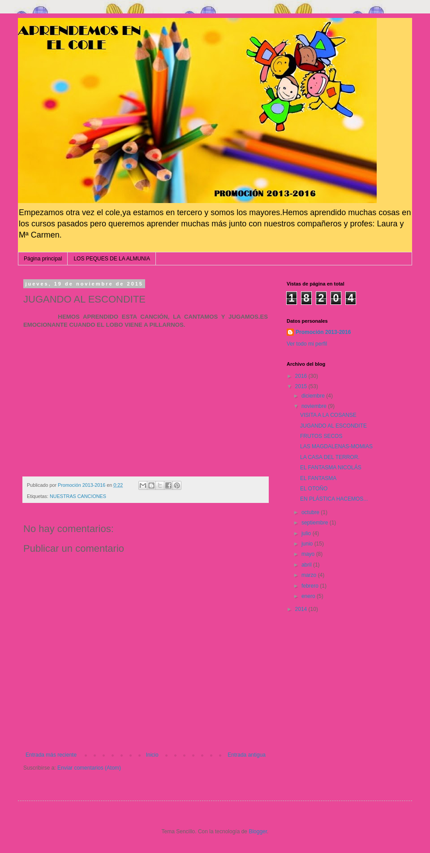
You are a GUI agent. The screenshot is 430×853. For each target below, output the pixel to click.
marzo (309, 575)
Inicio (152, 755)
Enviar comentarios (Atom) (89, 768)
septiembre (315, 523)
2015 (302, 386)
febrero (310, 586)
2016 (302, 376)
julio (307, 533)
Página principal (43, 258)
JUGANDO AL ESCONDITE (333, 426)
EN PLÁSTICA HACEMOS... (334, 499)
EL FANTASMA (318, 478)
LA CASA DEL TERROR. (330, 457)
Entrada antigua (247, 755)
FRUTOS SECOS (321, 436)
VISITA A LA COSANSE (328, 415)
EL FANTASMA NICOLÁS (330, 467)
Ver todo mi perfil (307, 344)
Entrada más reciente (51, 755)
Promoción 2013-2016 (323, 332)
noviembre (314, 406)
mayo (308, 554)
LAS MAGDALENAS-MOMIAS (336, 446)
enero (309, 596)
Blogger (258, 831)
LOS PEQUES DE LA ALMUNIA (111, 258)
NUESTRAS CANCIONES (78, 496)
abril (307, 565)
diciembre (313, 396)
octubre (311, 512)
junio (307, 544)
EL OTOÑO (313, 488)
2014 (302, 609)
